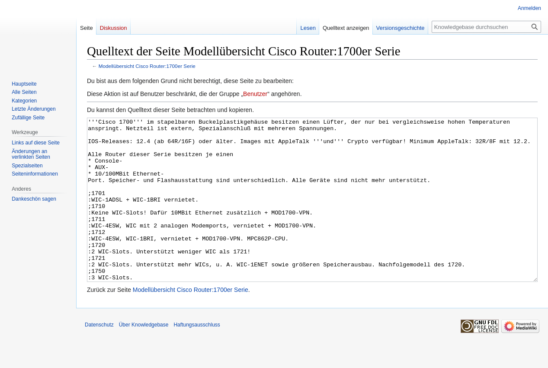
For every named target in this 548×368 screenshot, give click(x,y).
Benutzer (255, 93)
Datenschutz (99, 357)
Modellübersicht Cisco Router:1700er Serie (147, 66)
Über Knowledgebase (144, 357)
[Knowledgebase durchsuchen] (486, 27)
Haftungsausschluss (196, 357)
